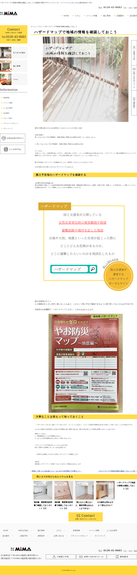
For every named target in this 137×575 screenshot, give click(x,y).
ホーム (33, 26)
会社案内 (133, 16)
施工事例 (107, 16)
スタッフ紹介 (7, 118)
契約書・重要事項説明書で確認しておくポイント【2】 (64, 505)
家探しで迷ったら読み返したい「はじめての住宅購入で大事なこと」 (57, 471)
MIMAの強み (23, 530)
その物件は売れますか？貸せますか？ (105, 503)
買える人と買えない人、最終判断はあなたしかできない (84, 505)
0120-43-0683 (113, 7)
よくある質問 (7, 108)
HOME (66, 16)
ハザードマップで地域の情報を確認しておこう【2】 (117, 471)
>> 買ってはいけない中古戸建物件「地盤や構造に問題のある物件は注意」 (59, 144)
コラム (77, 16)
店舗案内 (120, 16)
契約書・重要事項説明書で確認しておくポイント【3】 (43, 505)
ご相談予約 (23, 536)
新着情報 (6, 98)
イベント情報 (91, 16)
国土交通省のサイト (43, 301)
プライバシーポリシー (10, 123)
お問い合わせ (59, 536)
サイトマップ (7, 128)
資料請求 (41, 536)
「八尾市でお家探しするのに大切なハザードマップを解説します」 (57, 454)
